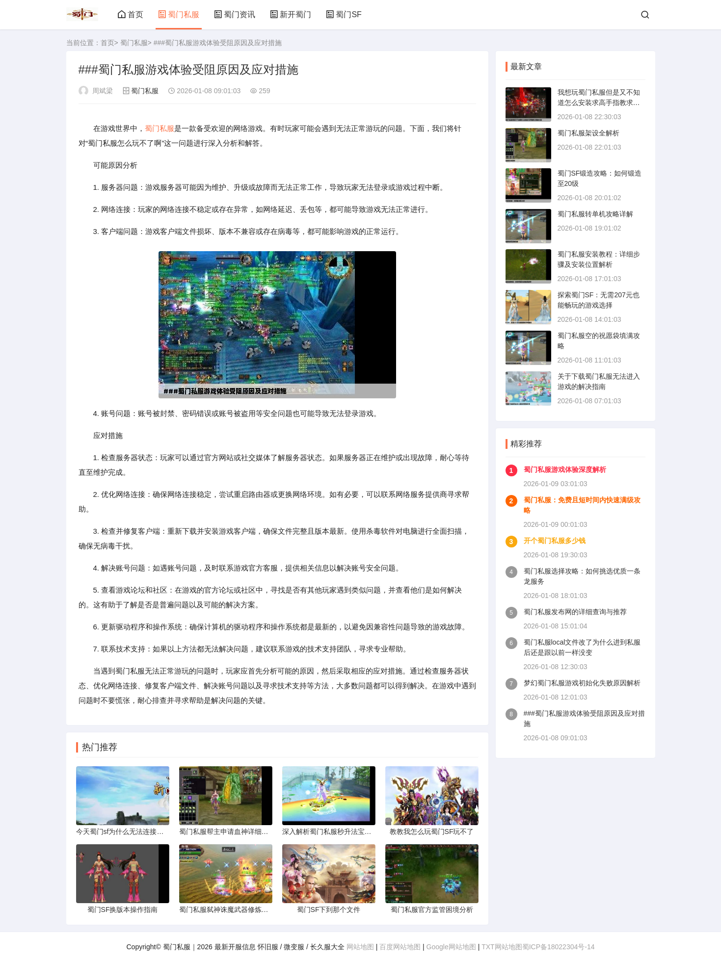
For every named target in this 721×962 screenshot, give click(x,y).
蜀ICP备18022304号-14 (558, 947)
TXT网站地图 (501, 947)
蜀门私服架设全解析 (588, 133)
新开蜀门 (290, 14)
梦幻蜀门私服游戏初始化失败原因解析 (582, 683)
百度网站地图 (400, 947)
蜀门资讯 (234, 14)
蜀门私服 (178, 14)
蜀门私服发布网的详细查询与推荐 (575, 612)
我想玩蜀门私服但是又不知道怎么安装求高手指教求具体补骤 (599, 102)
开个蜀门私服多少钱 (555, 541)
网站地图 (360, 947)
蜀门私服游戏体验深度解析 (565, 469)
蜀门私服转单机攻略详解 (595, 214)
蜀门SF (343, 14)
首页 (130, 14)
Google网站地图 (451, 947)
